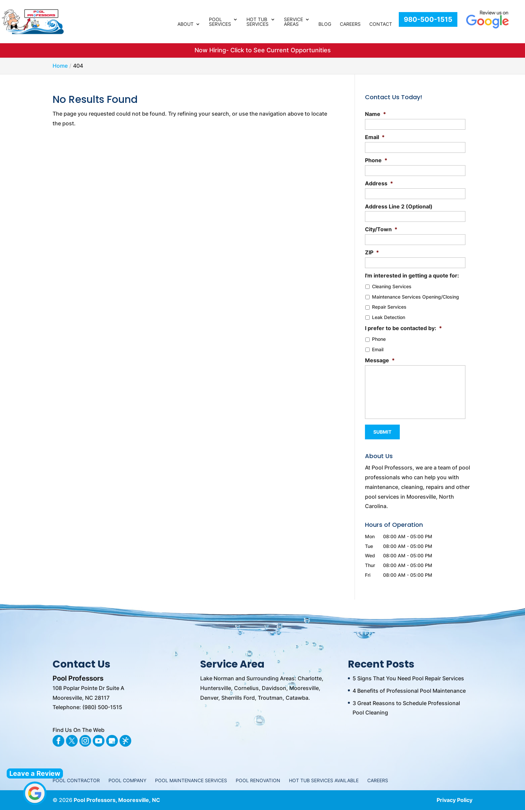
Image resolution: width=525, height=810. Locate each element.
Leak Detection (388, 317)
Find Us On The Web (78, 730)
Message (380, 360)
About (185, 24)
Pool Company (127, 780)
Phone (376, 160)
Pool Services (220, 22)
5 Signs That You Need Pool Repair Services (408, 678)
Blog (324, 24)
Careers (350, 24)
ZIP (372, 252)
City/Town (381, 229)
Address (379, 183)
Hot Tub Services (257, 22)
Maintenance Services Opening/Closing (415, 297)
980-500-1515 (428, 19)
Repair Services (389, 307)
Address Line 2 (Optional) (399, 206)
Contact (380, 24)
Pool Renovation (258, 780)
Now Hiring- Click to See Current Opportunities (263, 50)
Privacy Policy (454, 800)
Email (375, 137)
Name (375, 114)
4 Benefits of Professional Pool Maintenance (409, 690)
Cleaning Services (391, 286)
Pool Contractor (76, 780)
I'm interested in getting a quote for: (412, 275)
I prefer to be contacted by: (403, 328)
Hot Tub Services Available (324, 780)
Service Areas (293, 22)
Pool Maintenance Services (191, 780)
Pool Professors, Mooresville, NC (117, 800)
